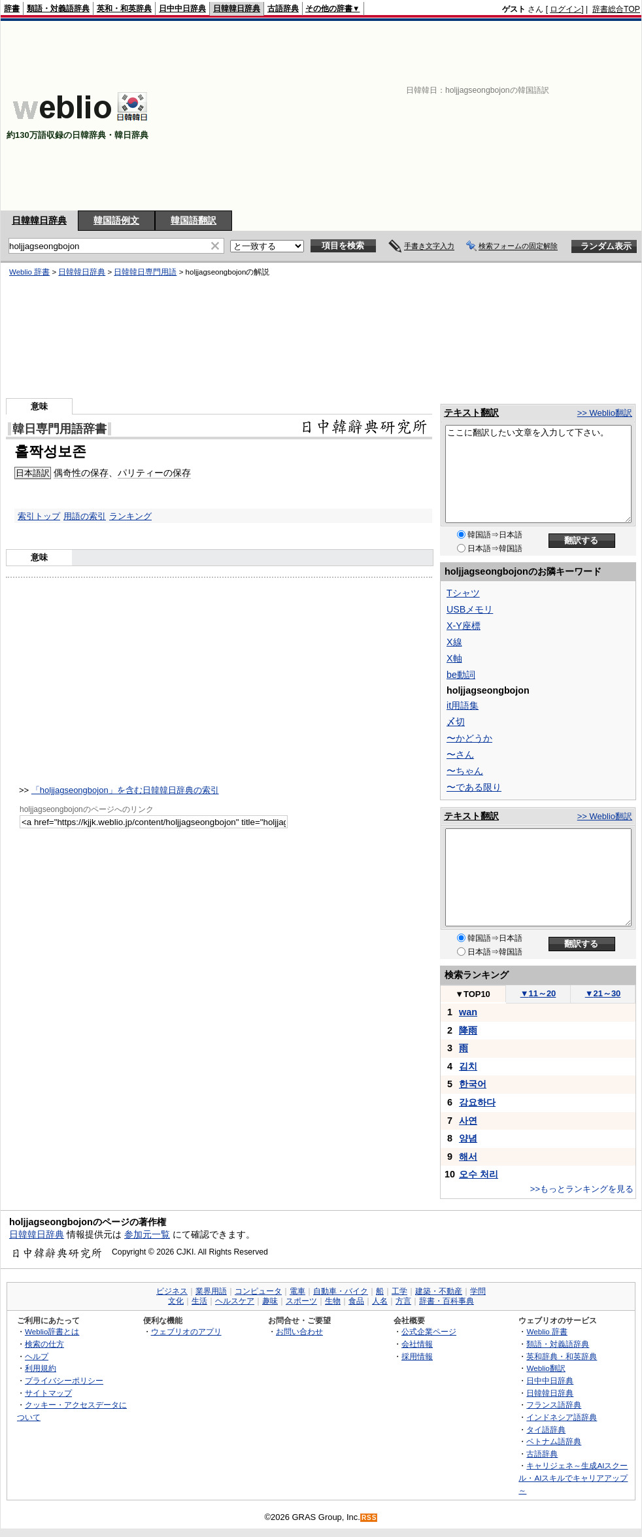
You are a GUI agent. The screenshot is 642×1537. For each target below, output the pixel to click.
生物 (333, 1301)
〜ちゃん (465, 771)
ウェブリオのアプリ (186, 1331)
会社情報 (417, 1344)
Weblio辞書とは (52, 1331)
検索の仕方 (44, 1344)
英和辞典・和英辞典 (561, 1356)
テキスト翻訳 (471, 412)
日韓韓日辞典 (236, 8)
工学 (399, 1291)
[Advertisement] (423, 115)
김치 (468, 1066)
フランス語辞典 (553, 1404)
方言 (403, 1301)
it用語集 (463, 705)
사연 (468, 1120)
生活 (199, 1301)
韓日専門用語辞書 (59, 428)
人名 (380, 1301)
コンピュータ (258, 1291)
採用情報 (417, 1356)
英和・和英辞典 (124, 8)
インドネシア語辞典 (561, 1417)
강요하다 (477, 1102)
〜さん (460, 754)
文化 (176, 1301)
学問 (478, 1291)
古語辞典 (283, 8)
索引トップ (39, 516)
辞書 (12, 8)
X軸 (454, 658)
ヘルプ (36, 1356)
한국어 (472, 1084)
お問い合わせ (299, 1331)
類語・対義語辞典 (58, 8)
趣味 (270, 1301)
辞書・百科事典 (446, 1301)
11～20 (538, 993)
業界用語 (211, 1291)
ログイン (565, 9)
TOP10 (472, 994)
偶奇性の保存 (81, 472)
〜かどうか (469, 738)
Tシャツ (463, 593)
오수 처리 (478, 1174)
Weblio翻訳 (545, 1368)
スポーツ (301, 1301)
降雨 (468, 1030)
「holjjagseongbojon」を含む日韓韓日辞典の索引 (125, 790)
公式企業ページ (428, 1331)
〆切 (456, 722)
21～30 (603, 993)
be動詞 (461, 674)
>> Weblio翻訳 (604, 413)
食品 (356, 1301)
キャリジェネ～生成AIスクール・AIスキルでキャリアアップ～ (573, 1477)
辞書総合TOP (616, 9)
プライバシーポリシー (64, 1380)
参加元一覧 (147, 1234)
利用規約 (40, 1368)
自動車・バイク (340, 1291)
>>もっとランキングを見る (582, 1189)
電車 (297, 1291)
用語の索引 (84, 516)
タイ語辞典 (546, 1429)
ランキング (130, 516)
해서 (468, 1156)
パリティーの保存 (154, 472)
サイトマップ (48, 1393)
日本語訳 (33, 473)
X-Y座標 (464, 625)
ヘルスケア (234, 1301)
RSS (369, 1517)
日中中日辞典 (182, 8)
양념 (468, 1138)
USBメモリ (470, 609)
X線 (454, 642)
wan (468, 1012)
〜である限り (474, 787)
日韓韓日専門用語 (145, 272)
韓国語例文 (116, 220)
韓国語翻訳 (193, 220)
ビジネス (172, 1291)
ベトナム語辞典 (553, 1441)
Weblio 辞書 (29, 272)
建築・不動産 (438, 1291)
